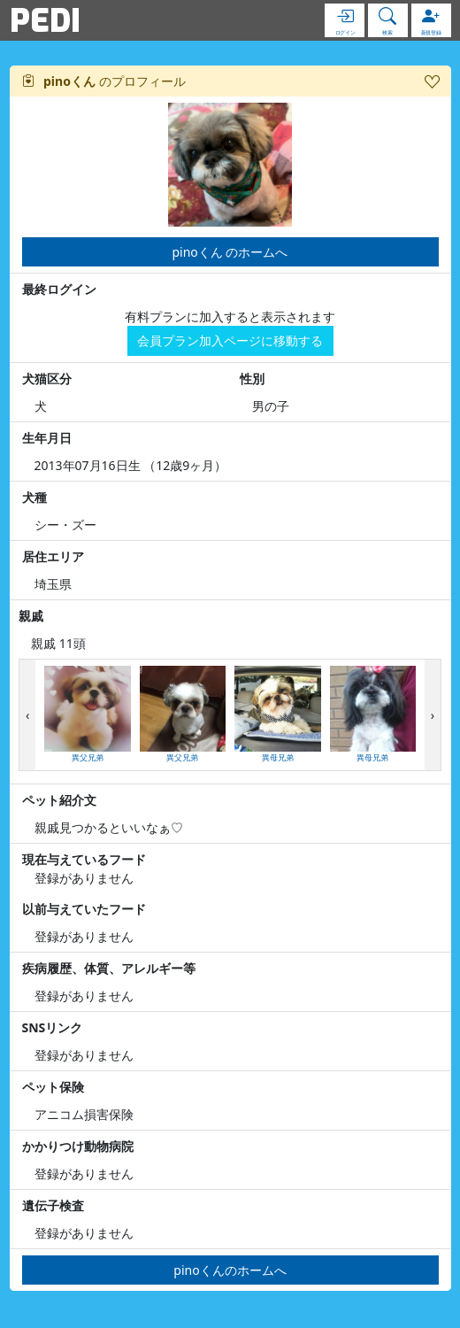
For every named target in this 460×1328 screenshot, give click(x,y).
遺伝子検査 (53, 1205)
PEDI (45, 20)
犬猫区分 (47, 378)
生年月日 (47, 437)
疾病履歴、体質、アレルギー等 (109, 968)
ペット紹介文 (59, 799)
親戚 (31, 615)
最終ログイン (59, 289)
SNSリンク (52, 1027)
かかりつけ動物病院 (78, 1146)
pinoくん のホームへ (230, 251)
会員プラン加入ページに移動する (230, 340)
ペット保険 (53, 1086)
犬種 (34, 497)
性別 (252, 378)
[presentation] (27, 715)
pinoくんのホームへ (229, 1270)
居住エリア (53, 556)
